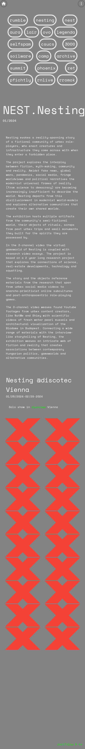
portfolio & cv (70, 744)
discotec (39, 407)
